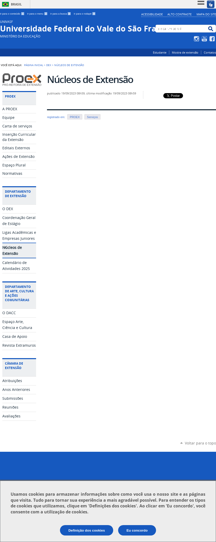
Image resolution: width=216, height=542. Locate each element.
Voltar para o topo (200, 443)
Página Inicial (33, 65)
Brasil (16, 4)
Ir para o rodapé (85, 13)
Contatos (210, 52)
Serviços (92, 117)
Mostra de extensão (185, 52)
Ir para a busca (61, 13)
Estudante (159, 52)
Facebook (213, 38)
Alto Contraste (179, 14)
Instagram (197, 38)
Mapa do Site (206, 14)
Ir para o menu (37, 13)
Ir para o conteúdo (12, 13)
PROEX (75, 117)
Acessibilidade (152, 14)
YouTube (205, 38)
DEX (48, 65)
